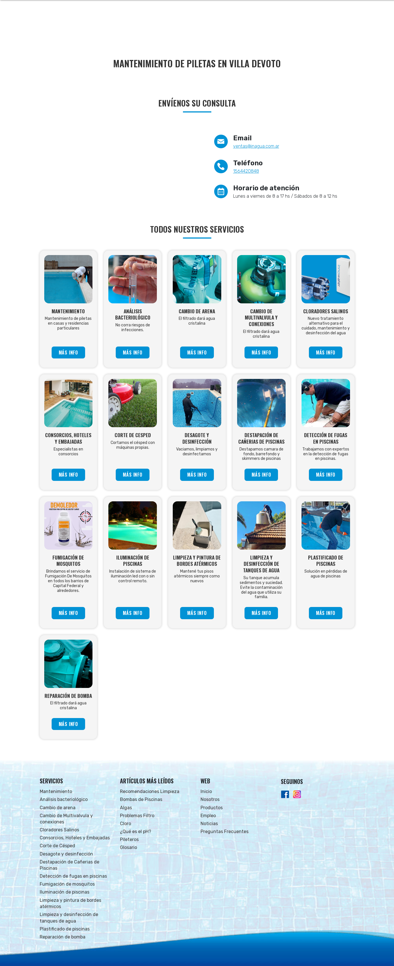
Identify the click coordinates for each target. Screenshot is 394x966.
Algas (126, 807)
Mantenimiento (56, 791)
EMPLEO (273, 28)
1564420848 (246, 171)
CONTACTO (340, 28)
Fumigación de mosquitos (67, 884)
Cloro (125, 823)
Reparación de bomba (62, 937)
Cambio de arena (57, 807)
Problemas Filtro (137, 815)
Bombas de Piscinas (141, 799)
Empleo (208, 815)
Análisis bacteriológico (64, 799)
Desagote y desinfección (66, 854)
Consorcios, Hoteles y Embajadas (75, 837)
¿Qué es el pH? (135, 831)
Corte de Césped (57, 845)
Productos (212, 807)
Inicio (206, 791)
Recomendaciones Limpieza (149, 791)
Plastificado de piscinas (65, 929)
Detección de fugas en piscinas (73, 876)
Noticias (209, 823)
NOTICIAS (297, 28)
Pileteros (129, 839)
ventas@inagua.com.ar (256, 146)
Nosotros (210, 799)
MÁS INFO (68, 352)
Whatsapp (338, 8)
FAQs (318, 28)
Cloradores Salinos (59, 830)
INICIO (194, 28)
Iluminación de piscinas (64, 892)
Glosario (128, 847)
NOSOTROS (218, 28)
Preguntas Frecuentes (224, 831)
